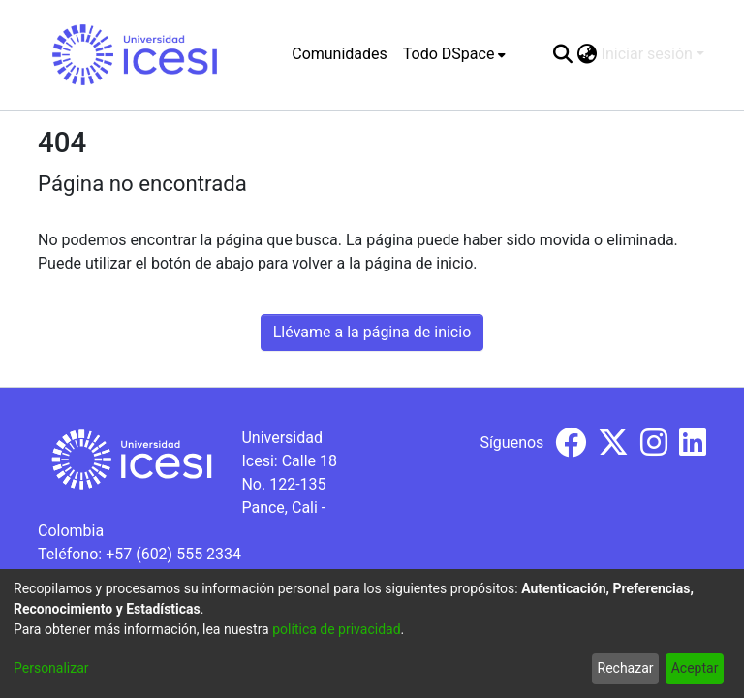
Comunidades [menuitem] (340, 54)
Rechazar (626, 668)
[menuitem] (455, 54)
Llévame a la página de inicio (372, 332)
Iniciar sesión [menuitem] (647, 54)
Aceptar (695, 668)
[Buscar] (563, 54)
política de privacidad (336, 629)
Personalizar (51, 668)
